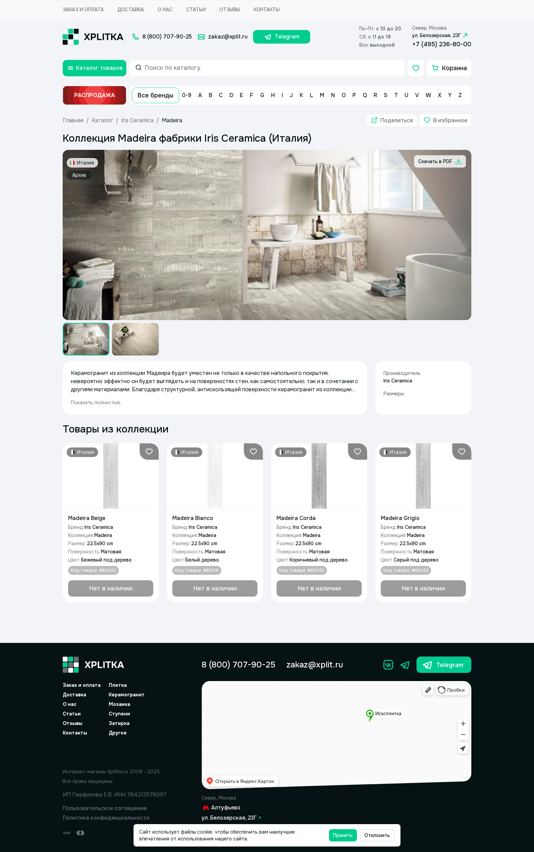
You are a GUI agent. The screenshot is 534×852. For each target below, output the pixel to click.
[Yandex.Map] (336, 735)
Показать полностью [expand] (96, 402)
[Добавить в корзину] (110, 588)
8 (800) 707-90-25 (239, 665)
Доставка (130, 9)
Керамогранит (127, 695)
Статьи (196, 9)
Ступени (119, 714)
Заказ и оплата (83, 9)
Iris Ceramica (137, 120)
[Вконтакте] (388, 664)
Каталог (102, 120)
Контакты (267, 9)
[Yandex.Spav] (115, 750)
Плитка (118, 685)
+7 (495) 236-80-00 (441, 44)
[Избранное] (416, 68)
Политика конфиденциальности (106, 817)
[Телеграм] (405, 664)
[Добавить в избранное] (445, 120)
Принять (343, 835)
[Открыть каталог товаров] (94, 68)
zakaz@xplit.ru (314, 665)
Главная (73, 120)
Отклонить (377, 835)
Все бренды (155, 95)
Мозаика (119, 704)
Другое (118, 733)
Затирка (119, 723)
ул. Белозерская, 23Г (440, 35)
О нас (165, 9)
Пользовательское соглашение (105, 808)
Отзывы (229, 9)
